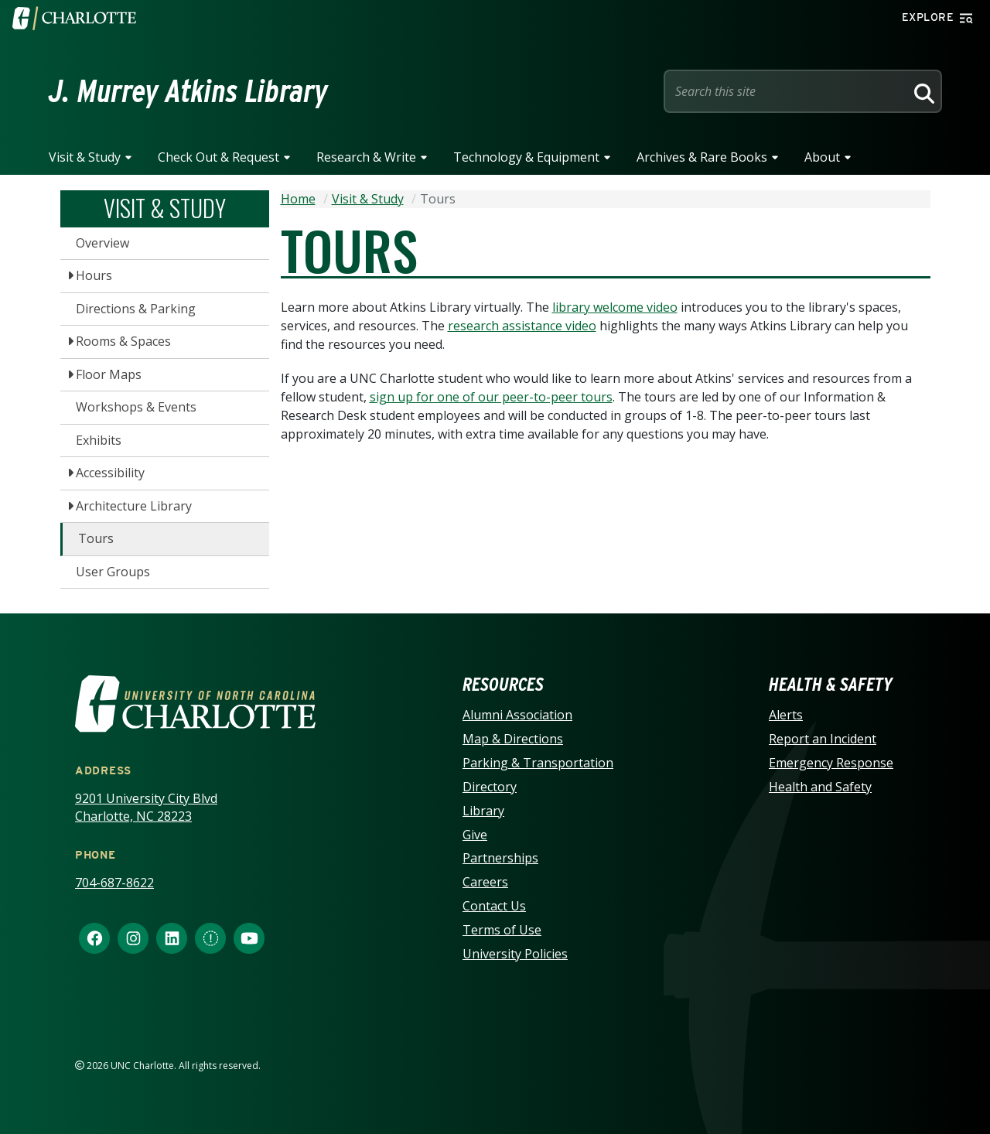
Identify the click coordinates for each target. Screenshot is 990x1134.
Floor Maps (109, 374)
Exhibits (98, 440)
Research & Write (366, 157)
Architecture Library (134, 505)
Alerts (786, 714)
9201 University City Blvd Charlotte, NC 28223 (146, 807)
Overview (102, 242)
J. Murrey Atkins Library (188, 91)
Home (298, 198)
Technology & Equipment (526, 157)
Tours (96, 538)
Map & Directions (513, 738)
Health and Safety (820, 786)
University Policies (515, 953)
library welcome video (615, 307)
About (822, 157)
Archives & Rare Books (702, 157)
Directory (490, 786)
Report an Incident (822, 738)
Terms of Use (502, 929)
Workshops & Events (136, 406)
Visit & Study (85, 157)
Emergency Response (831, 762)
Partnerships (500, 857)
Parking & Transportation (538, 762)
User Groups (113, 571)
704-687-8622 (114, 882)
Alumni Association (517, 714)
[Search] (921, 91)
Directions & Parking (136, 308)
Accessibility (110, 472)
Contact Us (494, 905)
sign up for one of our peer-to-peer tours (491, 396)
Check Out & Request (218, 157)
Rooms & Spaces (123, 341)
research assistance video (522, 325)
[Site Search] (787, 91)
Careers (485, 881)
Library (483, 810)
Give (475, 834)
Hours (94, 275)
